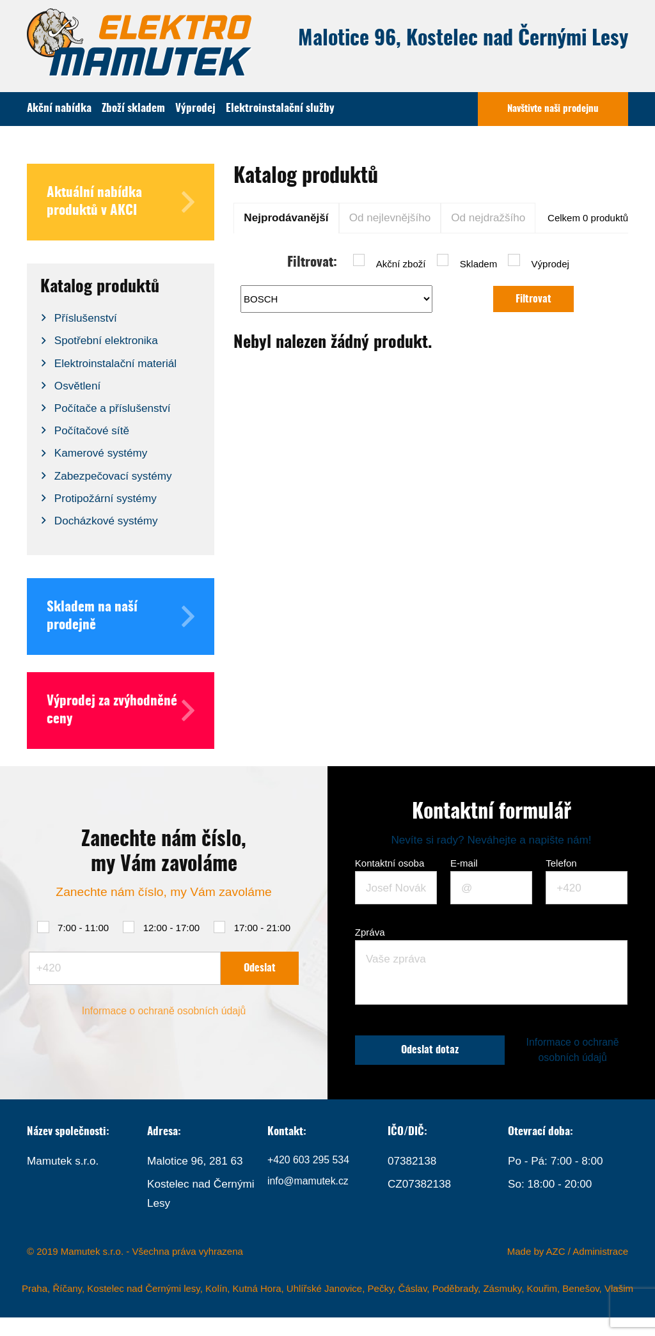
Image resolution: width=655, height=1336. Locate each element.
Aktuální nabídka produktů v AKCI (120, 202)
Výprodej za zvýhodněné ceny (120, 710)
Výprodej (195, 108)
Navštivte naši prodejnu (553, 109)
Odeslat (260, 975)
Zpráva (370, 932)
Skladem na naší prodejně (120, 616)
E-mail (464, 863)
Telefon (561, 863)
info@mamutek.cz (311, 1202)
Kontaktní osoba (389, 863)
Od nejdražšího (488, 217)
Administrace (600, 1270)
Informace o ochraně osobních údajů (164, 1020)
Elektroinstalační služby (280, 108)
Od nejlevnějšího (390, 217)
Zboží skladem (133, 108)
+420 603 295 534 (311, 1180)
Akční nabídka (59, 108)
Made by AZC (536, 1270)
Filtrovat (534, 299)
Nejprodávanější (286, 217)
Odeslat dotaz (434, 1059)
